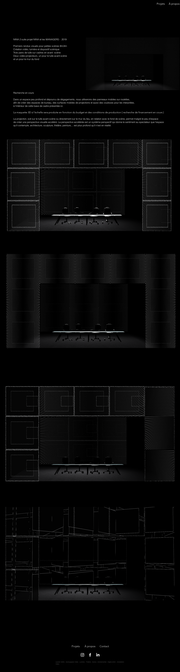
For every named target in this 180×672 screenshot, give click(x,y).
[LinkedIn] (98, 655)
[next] (32, 21)
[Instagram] (82, 655)
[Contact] (104, 646)
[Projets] (161, 4)
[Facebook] (90, 655)
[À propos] (90, 646)
